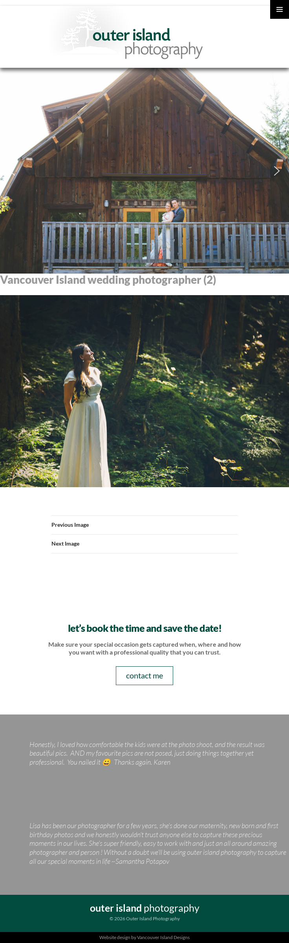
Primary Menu (279, 9)
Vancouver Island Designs (163, 937)
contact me (144, 675)
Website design (114, 937)
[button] (12, 171)
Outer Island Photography (127, 34)
